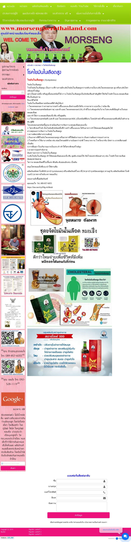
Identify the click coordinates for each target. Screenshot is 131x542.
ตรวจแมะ (38, 65)
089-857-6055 (46, 183)
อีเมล (53, 497)
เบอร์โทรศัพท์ (50, 492)
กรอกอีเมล (4, 89)
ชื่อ (54, 481)
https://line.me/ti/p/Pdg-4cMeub (40, 187)
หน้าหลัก (30, 65)
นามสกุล (52, 486)
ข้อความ (52, 503)
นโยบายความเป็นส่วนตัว (93, 522)
